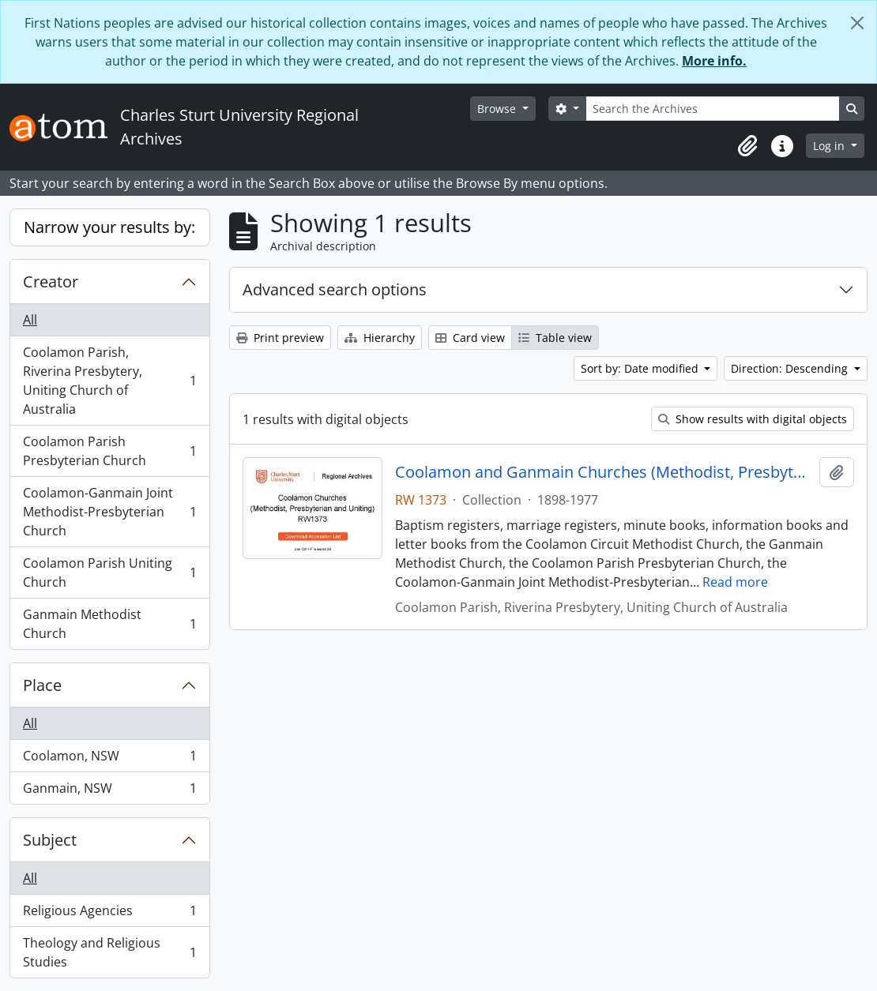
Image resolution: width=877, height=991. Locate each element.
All (30, 319)
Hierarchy (379, 337)
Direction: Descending (791, 368)
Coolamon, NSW (109, 759)
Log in (830, 145)
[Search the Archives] (712, 108)
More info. (714, 60)
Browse (498, 108)
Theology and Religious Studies (109, 952)
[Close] (857, 23)
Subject (50, 839)
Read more (735, 582)
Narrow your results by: (109, 227)
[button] (747, 146)
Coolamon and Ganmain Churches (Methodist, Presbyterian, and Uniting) (604, 472)
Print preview (280, 337)
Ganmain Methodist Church (109, 624)
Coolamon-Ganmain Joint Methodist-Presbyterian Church (109, 511)
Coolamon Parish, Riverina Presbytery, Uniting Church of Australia (109, 380)
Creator (50, 281)
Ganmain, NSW (109, 791)
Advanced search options (335, 289)
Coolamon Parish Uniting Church (109, 572)
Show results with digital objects (752, 418)
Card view (470, 337)
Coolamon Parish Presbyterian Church (109, 451)
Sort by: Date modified (641, 368)
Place (42, 685)
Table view (555, 337)
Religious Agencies (109, 914)
